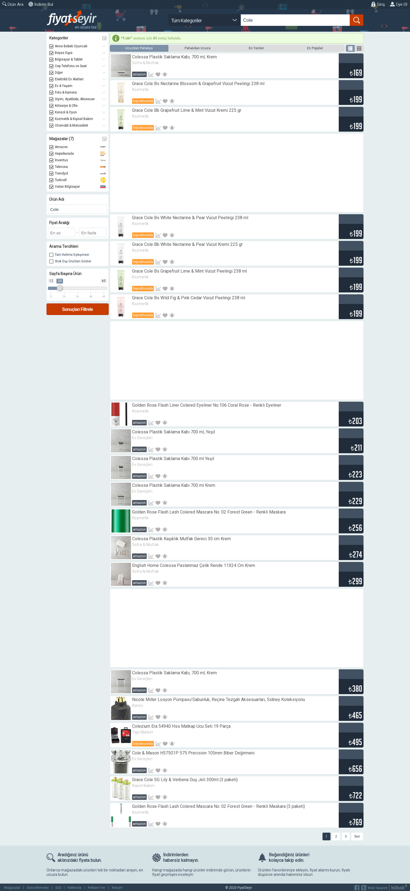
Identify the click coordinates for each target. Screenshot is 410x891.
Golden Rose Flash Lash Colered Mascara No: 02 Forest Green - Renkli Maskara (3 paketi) (218, 806)
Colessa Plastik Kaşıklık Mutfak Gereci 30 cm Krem (181, 538)
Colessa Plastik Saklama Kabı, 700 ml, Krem (174, 56)
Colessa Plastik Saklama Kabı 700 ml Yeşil (173, 458)
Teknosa (80, 167)
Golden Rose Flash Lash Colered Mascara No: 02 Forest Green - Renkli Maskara (209, 512)
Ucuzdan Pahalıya (139, 48)
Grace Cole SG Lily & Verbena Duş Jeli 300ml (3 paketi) (185, 779)
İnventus (80, 160)
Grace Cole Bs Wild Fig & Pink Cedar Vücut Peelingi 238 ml (188, 297)
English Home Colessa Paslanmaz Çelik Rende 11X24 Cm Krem (193, 565)
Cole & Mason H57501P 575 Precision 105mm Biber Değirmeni (193, 753)
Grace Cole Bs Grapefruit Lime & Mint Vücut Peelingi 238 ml (189, 271)
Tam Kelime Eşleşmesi (72, 255)
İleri (357, 836)
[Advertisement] (237, 172)
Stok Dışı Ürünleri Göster (73, 261)
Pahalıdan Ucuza (198, 48)
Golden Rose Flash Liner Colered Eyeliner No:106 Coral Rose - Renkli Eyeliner (206, 405)
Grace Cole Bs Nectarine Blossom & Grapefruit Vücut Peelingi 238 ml (198, 83)
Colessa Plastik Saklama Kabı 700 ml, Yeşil (173, 431)
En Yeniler (256, 48)
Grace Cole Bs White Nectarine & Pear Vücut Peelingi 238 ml (190, 217)
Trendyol (80, 173)
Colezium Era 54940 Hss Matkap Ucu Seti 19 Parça (181, 726)
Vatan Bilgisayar (80, 186)
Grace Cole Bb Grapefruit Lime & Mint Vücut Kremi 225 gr (186, 110)
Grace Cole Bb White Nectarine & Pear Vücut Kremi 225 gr (187, 244)
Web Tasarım (378, 888)
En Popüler (315, 48)
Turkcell (80, 180)
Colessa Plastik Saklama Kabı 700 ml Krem (173, 485)
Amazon (80, 147)
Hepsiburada (80, 153)
